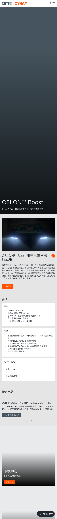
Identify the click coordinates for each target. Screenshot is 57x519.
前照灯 (8, 369)
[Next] (31, 420)
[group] (28, 406)
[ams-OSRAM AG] (14, 3)
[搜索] (50, 3)
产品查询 (7, 286)
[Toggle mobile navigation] (53, 3)
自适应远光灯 (11, 375)
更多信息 (9, 482)
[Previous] (26, 420)
